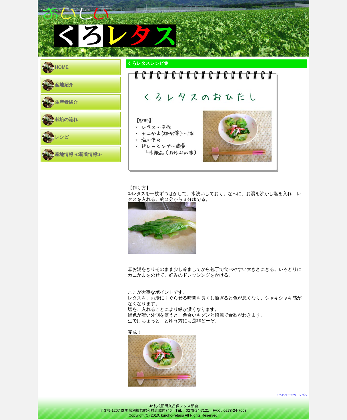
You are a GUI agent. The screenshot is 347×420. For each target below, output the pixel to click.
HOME (62, 67)
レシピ (62, 137)
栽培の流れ (66, 119)
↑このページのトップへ (292, 395)
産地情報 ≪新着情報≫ (78, 154)
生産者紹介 (66, 102)
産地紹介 (64, 84)
